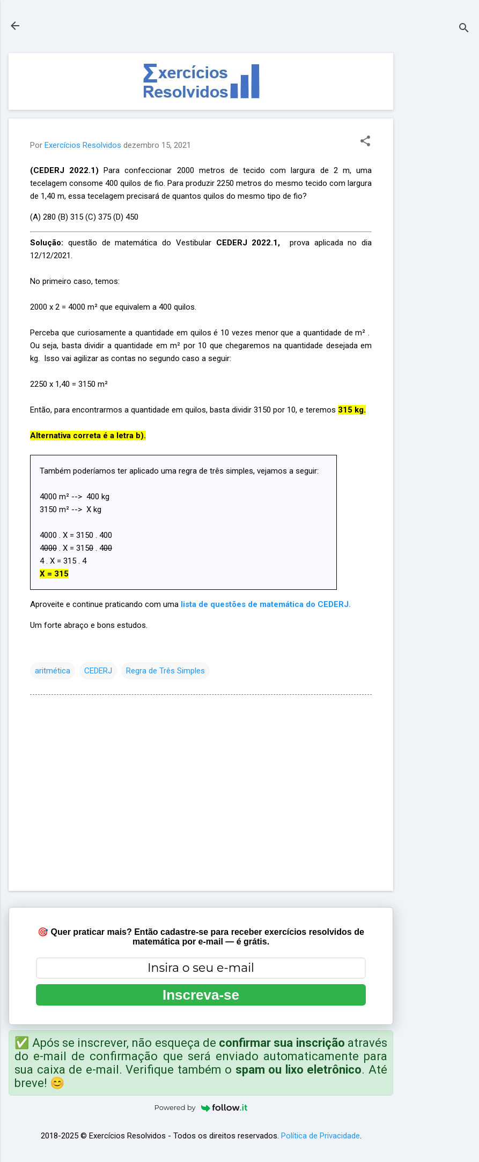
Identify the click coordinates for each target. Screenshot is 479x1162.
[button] (365, 141)
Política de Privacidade (320, 1136)
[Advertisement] (436, 213)
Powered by (201, 1107)
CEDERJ (98, 671)
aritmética (52, 671)
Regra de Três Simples (165, 671)
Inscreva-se (201, 995)
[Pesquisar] (464, 29)
